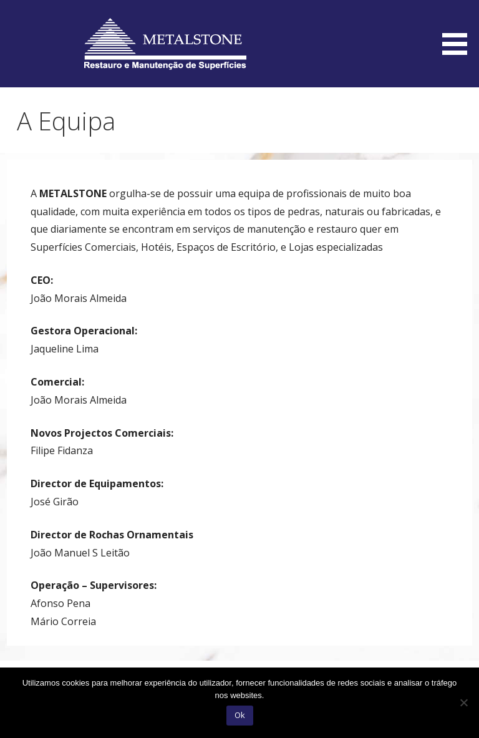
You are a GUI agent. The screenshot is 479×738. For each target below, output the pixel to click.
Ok (240, 715)
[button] (459, 29)
